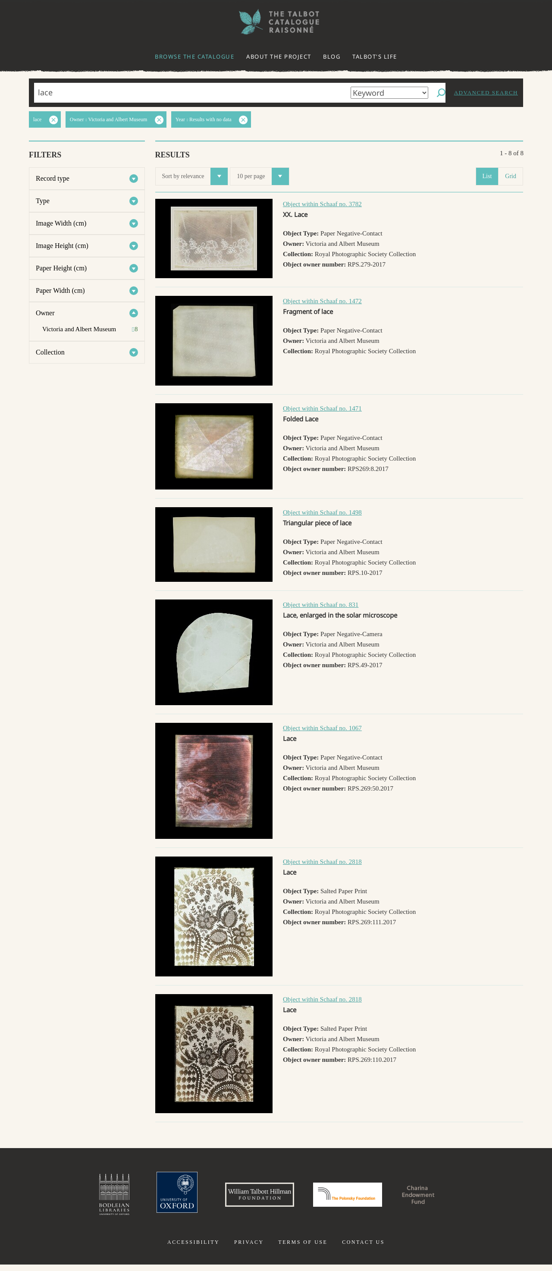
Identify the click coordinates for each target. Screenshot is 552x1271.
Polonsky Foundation (353, 1198)
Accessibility (193, 1249)
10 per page (263, 176)
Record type (52, 178)
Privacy (249, 1249)
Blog (331, 56)
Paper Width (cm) (60, 290)
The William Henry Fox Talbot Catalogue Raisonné (276, 22)
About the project (278, 56)
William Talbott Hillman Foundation (248, 1198)
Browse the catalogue (194, 56)
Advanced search (486, 92)
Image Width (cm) (61, 223)
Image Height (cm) (62, 245)
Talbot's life (374, 56)
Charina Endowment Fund (441, 1198)
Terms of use (302, 1249)
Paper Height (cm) (61, 268)
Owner (45, 313)
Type (43, 200)
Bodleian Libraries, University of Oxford (85, 1197)
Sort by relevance (195, 176)
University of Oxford (153, 1197)
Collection (50, 352)
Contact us (363, 1249)
